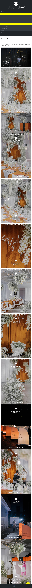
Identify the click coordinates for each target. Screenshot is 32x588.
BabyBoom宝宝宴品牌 (4, 26)
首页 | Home (2, 11)
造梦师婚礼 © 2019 (16, 585)
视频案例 (2, 30)
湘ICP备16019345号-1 (16, 586)
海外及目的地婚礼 (4, 28)
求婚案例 (2, 24)
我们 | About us (3, 32)
